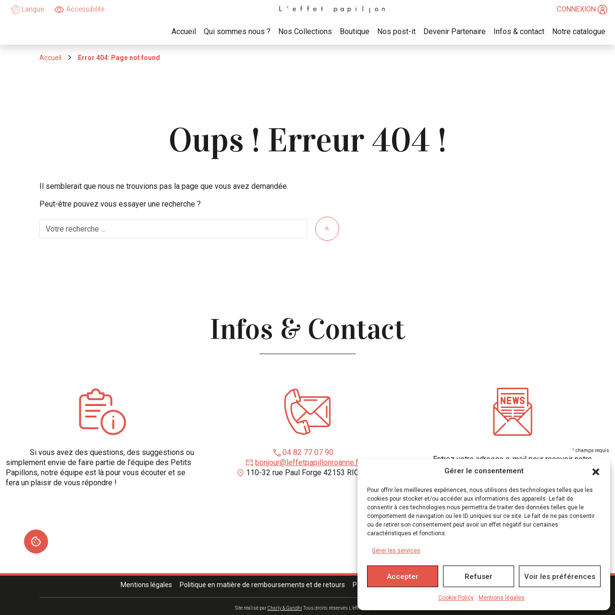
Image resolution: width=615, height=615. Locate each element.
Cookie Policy (456, 597)
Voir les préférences (559, 576)
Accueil (50, 58)
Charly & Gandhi (285, 608)
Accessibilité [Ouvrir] (85, 9)
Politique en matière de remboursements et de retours (262, 585)
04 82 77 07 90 (308, 452)
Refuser (478, 576)
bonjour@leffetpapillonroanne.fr (308, 462)
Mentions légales (502, 597)
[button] (596, 471)
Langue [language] (27, 9)
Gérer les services (396, 550)
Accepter (402, 576)
